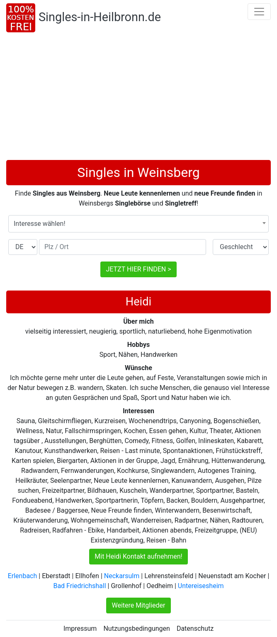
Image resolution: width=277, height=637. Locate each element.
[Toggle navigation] (259, 11)
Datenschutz (195, 628)
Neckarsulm (122, 576)
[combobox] (138, 224)
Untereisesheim (201, 586)
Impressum (80, 628)
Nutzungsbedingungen (136, 628)
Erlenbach (22, 576)
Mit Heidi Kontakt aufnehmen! (138, 556)
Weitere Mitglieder (138, 605)
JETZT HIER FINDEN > (138, 269)
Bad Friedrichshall (79, 586)
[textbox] (138, 224)
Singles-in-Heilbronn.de (100, 17)
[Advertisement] (138, 98)
